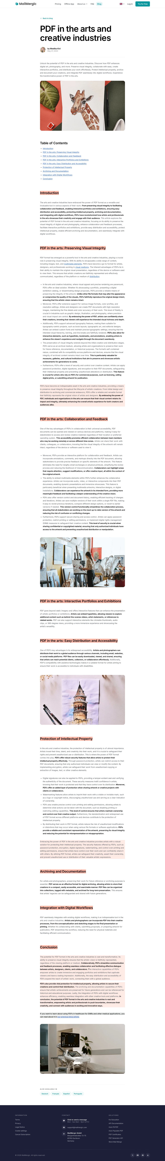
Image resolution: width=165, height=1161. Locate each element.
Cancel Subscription (22, 1134)
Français (55, 1094)
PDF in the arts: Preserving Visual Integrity (61, 152)
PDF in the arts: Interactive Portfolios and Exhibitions (65, 160)
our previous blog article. (68, 1017)
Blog (99, 4)
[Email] (143, 1155)
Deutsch (45, 1094)
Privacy (18, 1123)
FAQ (92, 4)
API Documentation (116, 1123)
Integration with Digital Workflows (57, 175)
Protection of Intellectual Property (57, 167)
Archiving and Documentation (56, 171)
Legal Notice (20, 1127)
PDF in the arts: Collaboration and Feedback (62, 156)
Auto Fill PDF (113, 1127)
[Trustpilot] (148, 1155)
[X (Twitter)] (132, 1155)
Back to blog (46, 18)
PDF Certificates (115, 1134)
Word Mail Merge (115, 1142)
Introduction (48, 148)
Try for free (143, 4)
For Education (114, 1120)
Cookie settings (21, 1131)
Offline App (69, 4)
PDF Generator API (116, 1138)
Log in (130, 4)
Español (66, 1094)
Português (78, 1094)
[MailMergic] (26, 4)
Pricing (58, 4)
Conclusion (47, 179)
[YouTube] (138, 1155)
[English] (122, 4)
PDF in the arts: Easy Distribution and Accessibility (65, 163)
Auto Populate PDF (116, 1131)
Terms (17, 1120)
